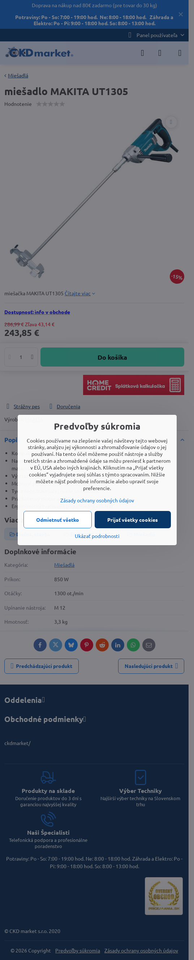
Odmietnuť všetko (57, 519)
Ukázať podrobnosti (97, 536)
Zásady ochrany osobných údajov (97, 500)
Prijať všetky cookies (132, 519)
